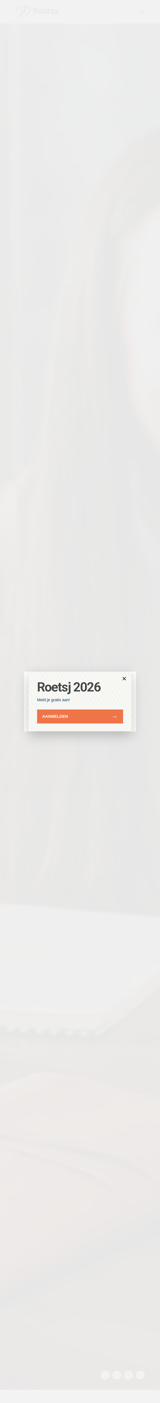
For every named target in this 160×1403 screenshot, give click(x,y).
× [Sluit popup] (124, 678)
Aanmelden (55, 716)
